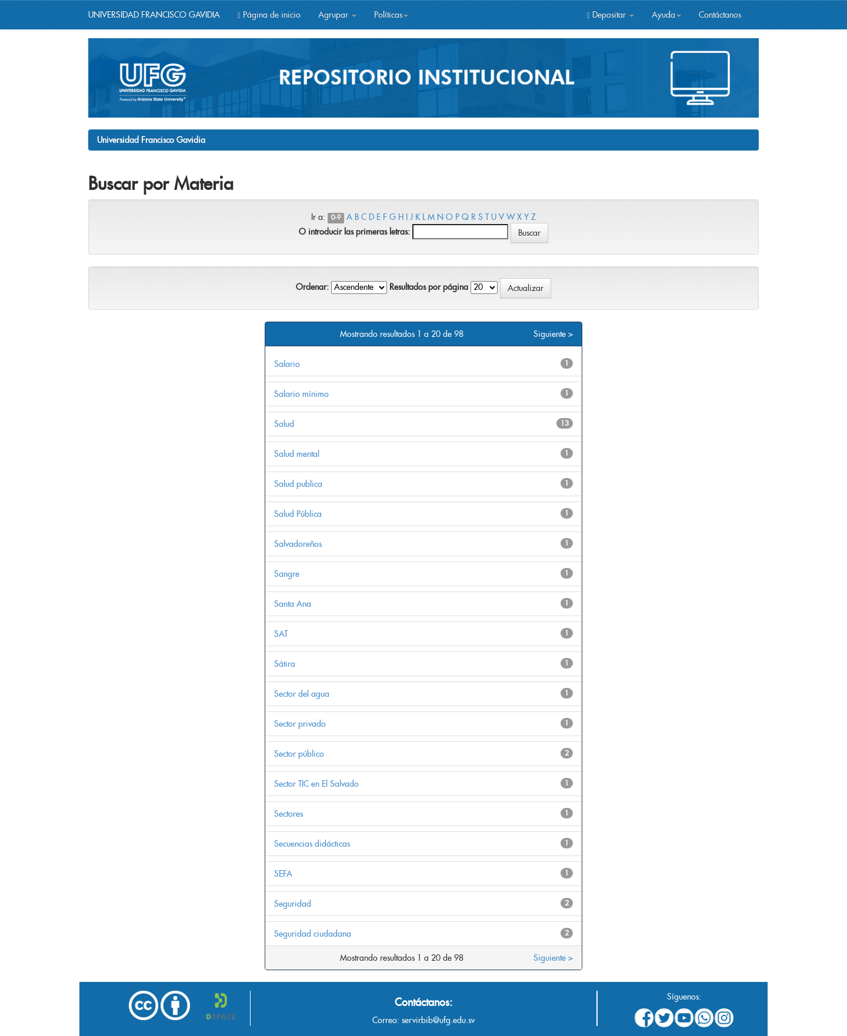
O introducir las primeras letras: (354, 231)
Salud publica (298, 484)
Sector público (299, 753)
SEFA (283, 873)
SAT (281, 634)
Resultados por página (428, 287)
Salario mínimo (301, 394)
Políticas (391, 14)
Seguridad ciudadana (312, 933)
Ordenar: (312, 287)
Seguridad (292, 903)
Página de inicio (269, 14)
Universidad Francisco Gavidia (151, 140)
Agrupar (337, 14)
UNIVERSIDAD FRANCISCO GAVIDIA (154, 14)
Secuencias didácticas (312, 843)
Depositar (610, 14)
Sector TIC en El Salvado (316, 783)
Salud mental (296, 454)
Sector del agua (301, 694)
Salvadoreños (298, 544)
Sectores (288, 813)
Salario (287, 364)
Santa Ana (292, 604)
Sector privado (300, 723)
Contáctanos (720, 14)
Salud (284, 424)
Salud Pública (298, 514)
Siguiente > (553, 334)
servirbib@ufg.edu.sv (438, 1020)
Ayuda (666, 14)
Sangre (286, 574)
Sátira (284, 664)
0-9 (336, 218)
